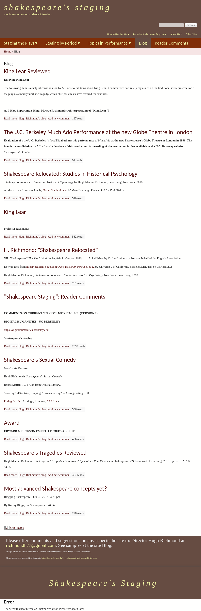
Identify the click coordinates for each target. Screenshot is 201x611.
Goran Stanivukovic (55, 190)
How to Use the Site (118, 34)
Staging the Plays (21, 43)
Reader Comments (171, 43)
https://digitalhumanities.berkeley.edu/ (26, 329)
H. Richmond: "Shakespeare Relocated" (51, 250)
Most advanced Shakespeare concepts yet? (55, 488)
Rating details (12, 401)
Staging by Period (62, 43)
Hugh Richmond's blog (32, 118)
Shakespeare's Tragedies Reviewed (45, 452)
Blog (143, 43)
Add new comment (59, 118)
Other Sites (191, 34)
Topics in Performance (109, 43)
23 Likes (52, 401)
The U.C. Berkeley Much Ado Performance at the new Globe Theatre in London (98, 132)
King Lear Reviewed (27, 71)
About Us (176, 34)
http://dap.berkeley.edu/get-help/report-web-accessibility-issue (69, 558)
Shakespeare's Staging (57, 7)
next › (13, 527)
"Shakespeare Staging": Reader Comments (54, 296)
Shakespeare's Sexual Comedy (40, 359)
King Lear (15, 212)
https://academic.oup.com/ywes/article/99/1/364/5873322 (60, 266)
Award (12, 422)
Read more (10, 118)
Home (7, 51)
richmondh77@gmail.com (31, 545)
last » (20, 527)
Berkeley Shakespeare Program (149, 34)
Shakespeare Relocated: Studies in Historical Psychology (70, 173)
